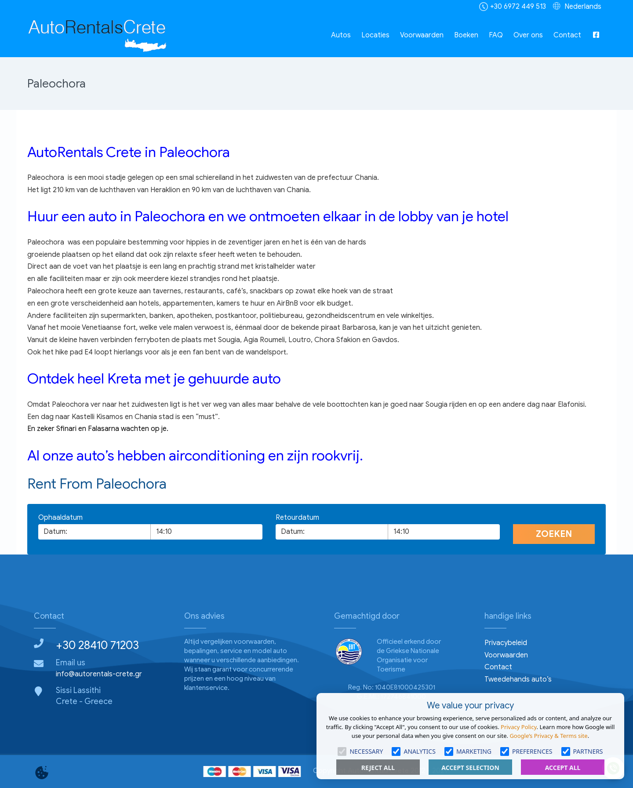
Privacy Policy (519, 727)
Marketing (467, 751)
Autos (341, 35)
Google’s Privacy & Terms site (548, 736)
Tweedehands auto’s (518, 679)
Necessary (360, 751)
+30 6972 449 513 (518, 6)
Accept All (563, 767)
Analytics (413, 751)
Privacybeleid (505, 642)
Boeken (466, 35)
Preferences (526, 751)
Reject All (378, 767)
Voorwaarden (422, 35)
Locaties (375, 35)
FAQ (496, 35)
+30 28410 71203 (97, 645)
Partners (582, 751)
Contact (567, 35)
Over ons (528, 35)
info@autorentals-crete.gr (99, 674)
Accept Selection (470, 767)
